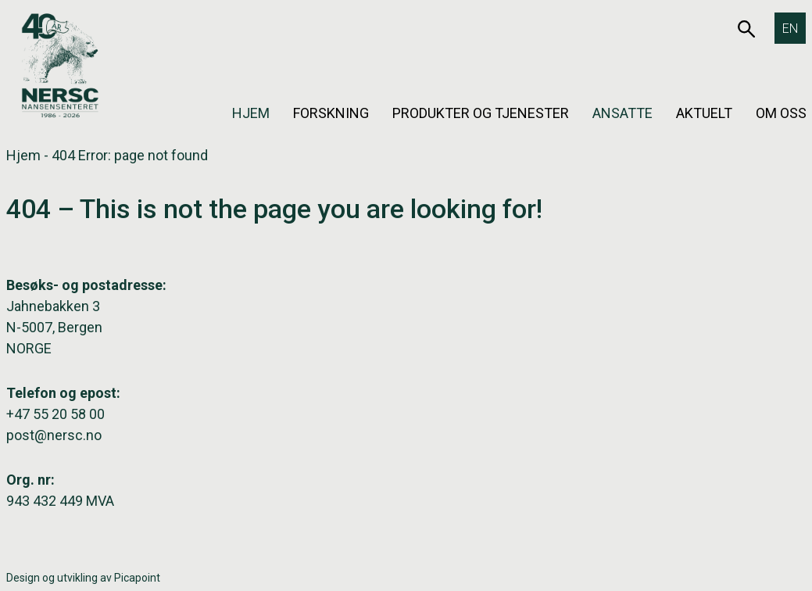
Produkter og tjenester (480, 113)
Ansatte (622, 113)
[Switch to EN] (790, 28)
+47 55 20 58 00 (55, 414)
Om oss (781, 113)
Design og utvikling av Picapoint (83, 577)
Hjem (251, 113)
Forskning (331, 113)
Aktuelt (704, 113)
